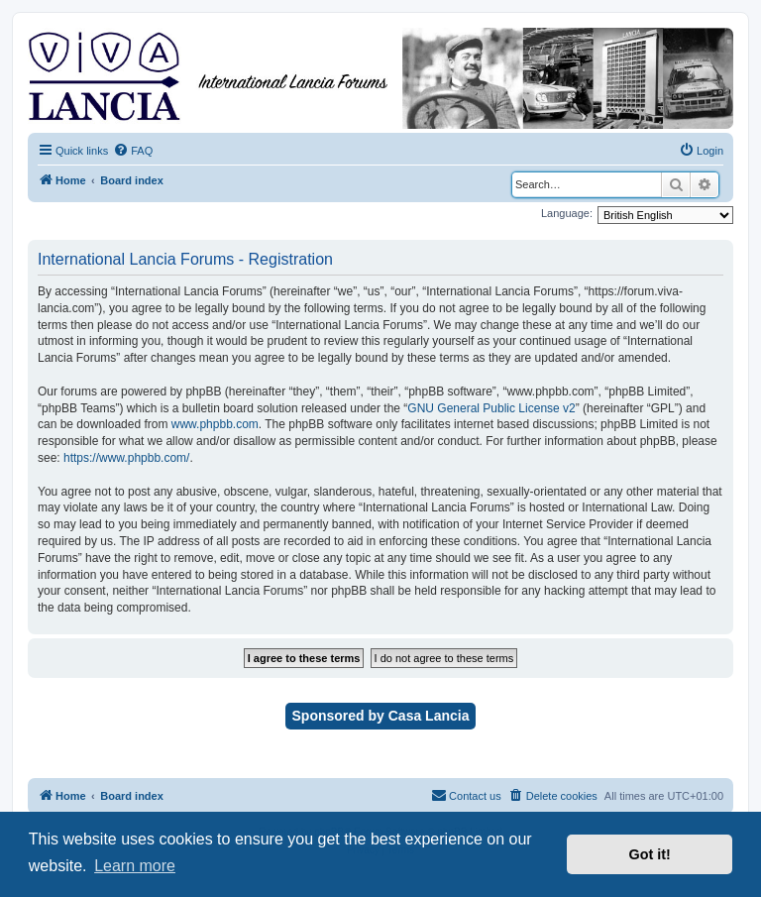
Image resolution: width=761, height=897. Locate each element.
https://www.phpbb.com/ (126, 458)
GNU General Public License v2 (491, 408)
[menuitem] (133, 151)
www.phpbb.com (215, 424)
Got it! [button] (650, 854)
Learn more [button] (134, 865)
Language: (567, 213)
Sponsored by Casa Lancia (381, 716)
